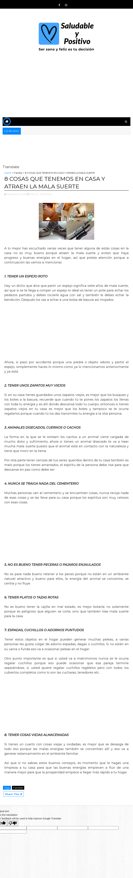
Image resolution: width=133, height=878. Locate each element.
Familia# (18, 787)
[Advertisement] (66, 88)
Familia (18, 172)
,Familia (47, 194)
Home (7, 172)
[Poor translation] (12, 823)
